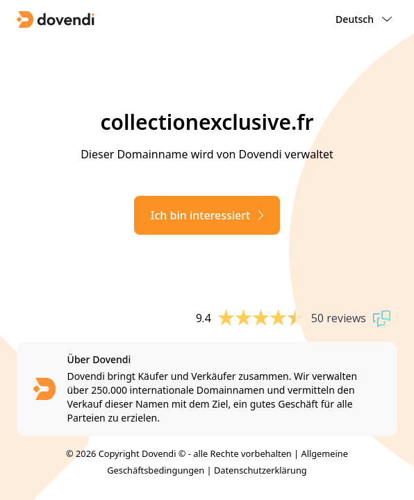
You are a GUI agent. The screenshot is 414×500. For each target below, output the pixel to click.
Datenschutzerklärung (260, 470)
